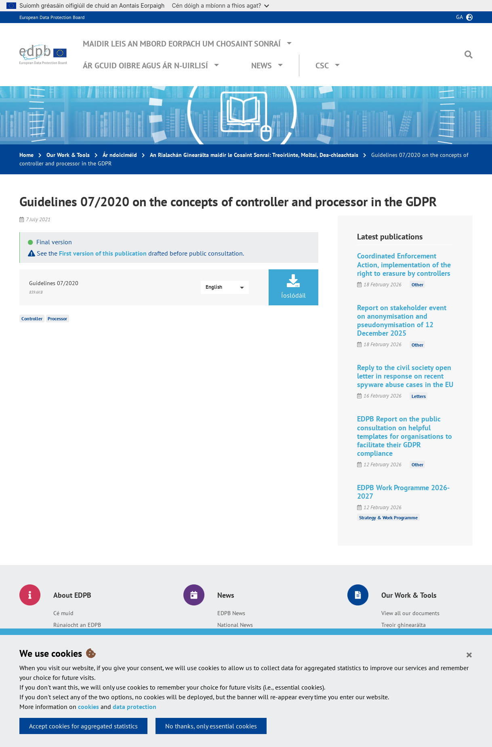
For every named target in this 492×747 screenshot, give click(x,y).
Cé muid (63, 613)
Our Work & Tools (68, 155)
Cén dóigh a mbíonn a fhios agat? (220, 5)
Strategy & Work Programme (388, 517)
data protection (134, 707)
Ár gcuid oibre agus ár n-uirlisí (145, 65)
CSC (322, 65)
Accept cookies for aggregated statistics (83, 726)
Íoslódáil (293, 286)
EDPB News (231, 613)
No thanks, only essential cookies (211, 726)
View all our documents (410, 613)
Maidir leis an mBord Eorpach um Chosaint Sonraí (182, 43)
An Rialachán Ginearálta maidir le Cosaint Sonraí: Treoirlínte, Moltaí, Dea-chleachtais (254, 155)
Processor (57, 318)
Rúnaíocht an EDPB (77, 624)
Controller (31, 318)
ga (459, 17)
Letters (419, 396)
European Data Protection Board (51, 17)
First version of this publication (103, 253)
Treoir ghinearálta (403, 624)
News (261, 65)
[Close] (469, 654)
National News (235, 624)
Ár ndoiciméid (120, 155)
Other (417, 284)
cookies (88, 707)
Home (26, 155)
